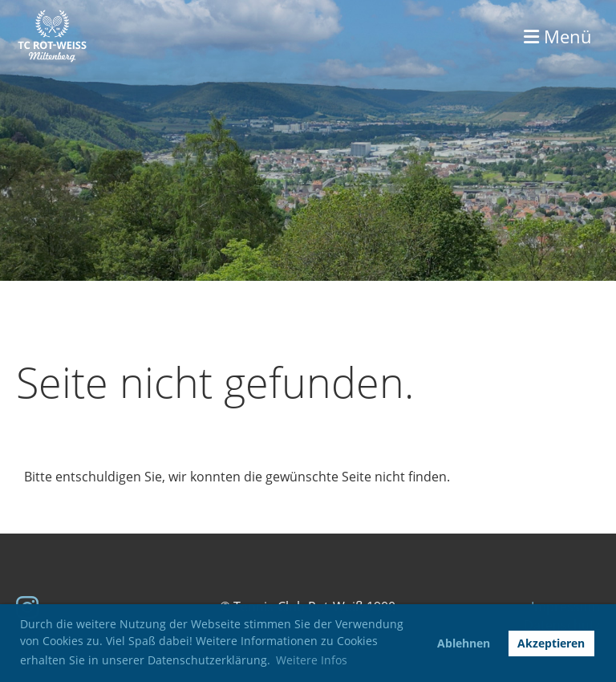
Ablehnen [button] (463, 643)
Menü (558, 36)
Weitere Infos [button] (311, 660)
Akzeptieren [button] (551, 643)
